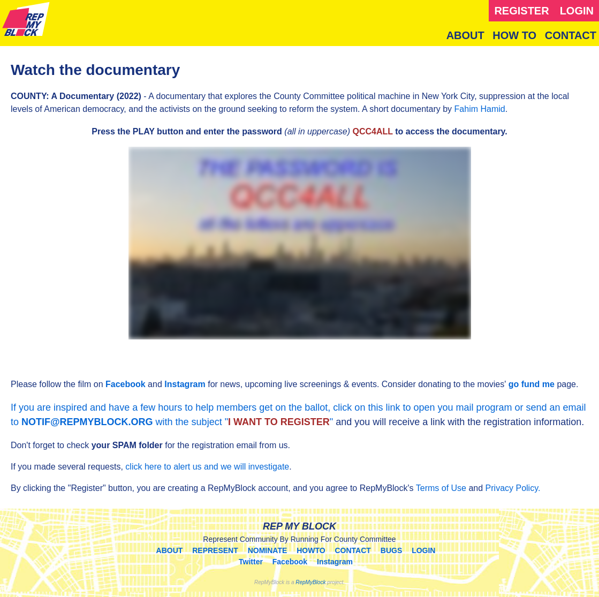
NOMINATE (267, 550)
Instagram (184, 384)
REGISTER (521, 11)
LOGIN (577, 11)
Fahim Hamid (479, 109)
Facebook (125, 384)
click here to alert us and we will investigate (207, 466)
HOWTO (311, 550)
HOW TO (514, 35)
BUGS (391, 550)
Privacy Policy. (513, 488)
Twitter (251, 561)
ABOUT (465, 35)
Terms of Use (441, 488)
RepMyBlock (310, 582)
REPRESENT (215, 550)
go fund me (532, 384)
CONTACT (570, 35)
